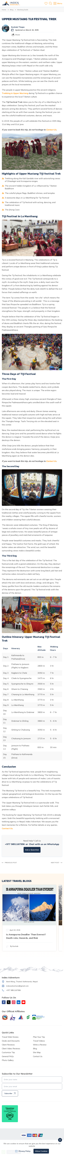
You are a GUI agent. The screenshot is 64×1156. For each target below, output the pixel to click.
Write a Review (39, 1045)
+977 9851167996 (15, 844)
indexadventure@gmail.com (17, 986)
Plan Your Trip (39, 1037)
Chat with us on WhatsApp (44, 844)
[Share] (16, 34)
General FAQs (8, 1056)
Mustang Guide (22, 10)
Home (4, 10)
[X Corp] (9, 1002)
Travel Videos (39, 1041)
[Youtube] (23, 1002)
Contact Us (51, 129)
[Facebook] (4, 1002)
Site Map (37, 1052)
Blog (11, 10)
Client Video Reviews (11, 1048)
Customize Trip (8, 1052)
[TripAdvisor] (10, 1113)
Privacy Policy (23, 1151)
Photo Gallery (8, 1060)
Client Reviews (8, 1045)
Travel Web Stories (10, 1037)
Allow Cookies (41, 1151)
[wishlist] (46, 3)
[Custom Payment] (32, 1135)
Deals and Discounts (11, 1041)
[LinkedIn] (18, 1002)
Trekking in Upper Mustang (15, 93)
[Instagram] (13, 1002)
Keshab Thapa (17, 27)
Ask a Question (32, 850)
